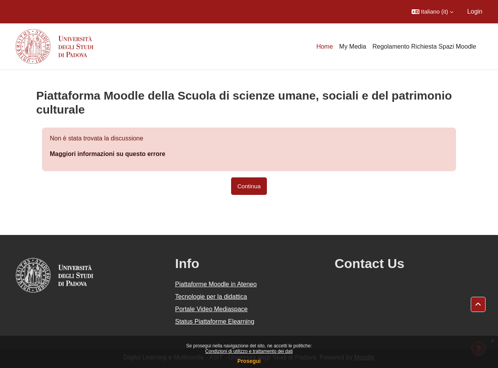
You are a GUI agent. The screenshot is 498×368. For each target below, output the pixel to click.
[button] (432, 11)
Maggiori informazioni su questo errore (107, 154)
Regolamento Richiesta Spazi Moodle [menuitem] (424, 46)
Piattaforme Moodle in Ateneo (216, 284)
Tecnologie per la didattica (211, 296)
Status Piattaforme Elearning (214, 321)
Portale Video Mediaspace (211, 309)
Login (474, 11)
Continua (249, 186)
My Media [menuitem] (352, 46)
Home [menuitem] (324, 46)
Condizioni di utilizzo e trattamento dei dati (249, 351)
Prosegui (249, 361)
